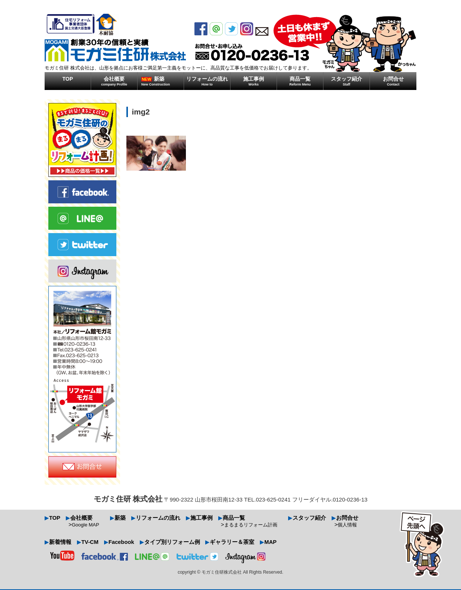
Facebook (122, 544)
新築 (162, 81)
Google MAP (86, 526)
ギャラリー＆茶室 (233, 544)
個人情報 (348, 526)
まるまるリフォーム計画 (251, 526)
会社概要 (114, 81)
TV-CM (90, 544)
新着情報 (60, 544)
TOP (67, 79)
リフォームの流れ (207, 81)
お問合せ (393, 81)
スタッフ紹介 (346, 81)
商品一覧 (300, 81)
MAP (271, 544)
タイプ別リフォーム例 (173, 544)
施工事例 (253, 81)
